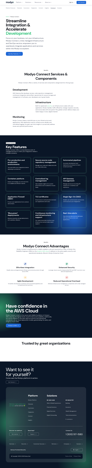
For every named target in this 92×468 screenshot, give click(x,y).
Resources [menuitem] (39, 2)
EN (72, 2)
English (76, 450)
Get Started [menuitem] (81, 2)
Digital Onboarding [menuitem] (52, 415)
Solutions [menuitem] (29, 2)
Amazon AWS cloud (43, 251)
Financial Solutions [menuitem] (51, 407)
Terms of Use (68, 456)
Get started (16, 434)
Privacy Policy (77, 456)
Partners (55, 444)
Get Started (12, 382)
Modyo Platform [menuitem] (32, 400)
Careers (79, 444)
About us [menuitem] (48, 2)
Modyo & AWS (13, 325)
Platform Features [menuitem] (10, 8)
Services (12, 444)
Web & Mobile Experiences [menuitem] (54, 403)
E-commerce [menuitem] (69, 419)
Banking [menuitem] (68, 403)
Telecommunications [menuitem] (71, 415)
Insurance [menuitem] (68, 407)
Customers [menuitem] (26, 8)
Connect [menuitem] (53, 8)
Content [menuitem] (41, 8)
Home (7, 16)
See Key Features (14, 54)
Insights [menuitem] (47, 8)
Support (33, 434)
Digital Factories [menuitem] (51, 411)
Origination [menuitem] (34, 8)
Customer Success (39, 444)
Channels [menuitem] (19, 8)
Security (24, 444)
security (49, 106)
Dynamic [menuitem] (59, 8)
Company (67, 444)
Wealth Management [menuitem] (71, 411)
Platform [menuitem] (20, 2)
